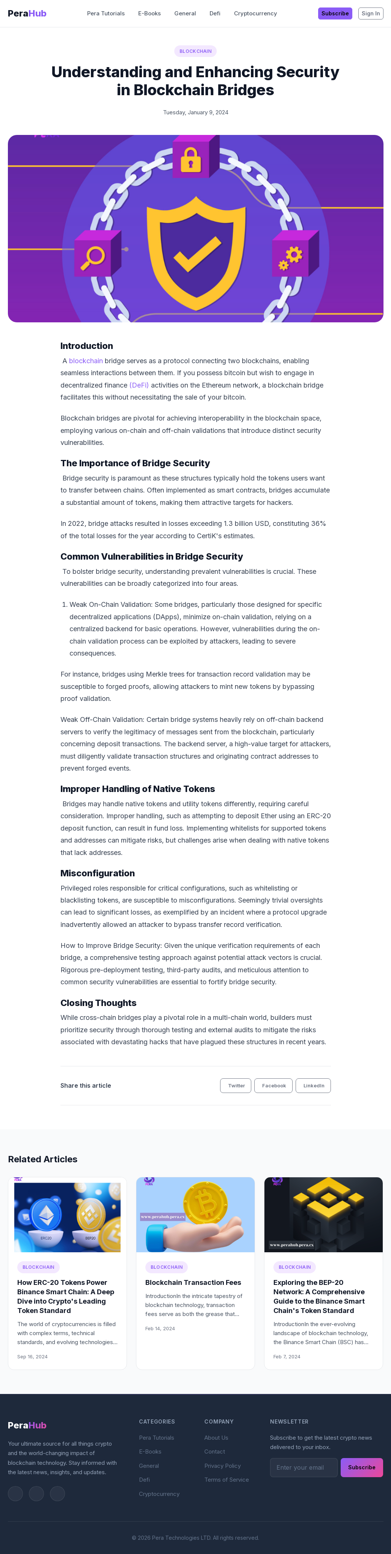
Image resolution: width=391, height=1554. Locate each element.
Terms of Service (226, 1479)
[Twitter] (15, 1493)
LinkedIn (314, 1085)
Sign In (371, 13)
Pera (27, 13)
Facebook (274, 1085)
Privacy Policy (222, 1465)
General (185, 13)
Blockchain (195, 51)
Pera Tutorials (106, 13)
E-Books (149, 13)
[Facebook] (57, 1493)
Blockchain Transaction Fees (193, 1282)
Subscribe (335, 13)
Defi (215, 13)
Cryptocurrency (255, 13)
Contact (214, 1451)
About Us (216, 1437)
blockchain (86, 361)
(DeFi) (139, 385)
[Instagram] (36, 1493)
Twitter (236, 1085)
